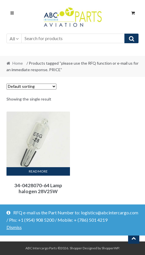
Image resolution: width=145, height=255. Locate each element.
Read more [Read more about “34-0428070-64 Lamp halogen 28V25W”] (38, 171)
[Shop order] (31, 87)
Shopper (76, 248)
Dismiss (14, 227)
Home (17, 63)
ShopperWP (110, 248)
